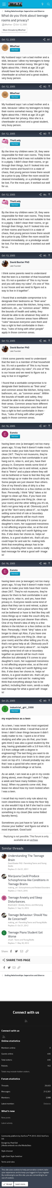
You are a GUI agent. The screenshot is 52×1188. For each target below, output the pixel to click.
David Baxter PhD (19, 262)
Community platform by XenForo (25, 1137)
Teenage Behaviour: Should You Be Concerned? (27, 917)
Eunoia (14, 432)
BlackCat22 (12, 904)
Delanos (47, 1103)
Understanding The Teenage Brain (26, 857)
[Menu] (4, 4)
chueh (10, 939)
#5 (44, 255)
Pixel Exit (14, 1142)
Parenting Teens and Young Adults (27, 864)
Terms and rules (8, 1161)
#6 (44, 341)
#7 (44, 426)
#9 (44, 701)
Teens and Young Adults (24, 939)
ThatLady (15, 140)
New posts (5, 1117)
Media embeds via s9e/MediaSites (16, 1145)
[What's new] (42, 4)
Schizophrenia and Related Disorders (34, 887)
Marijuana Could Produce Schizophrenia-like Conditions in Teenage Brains (28, 880)
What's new (8, 1111)
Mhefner (8, 24)
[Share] (44, 39)
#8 (44, 563)
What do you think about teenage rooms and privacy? (24, 18)
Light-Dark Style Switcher (11, 1156)
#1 (48, 39)
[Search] (48, 4)
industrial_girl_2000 (22, 707)
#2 (44, 86)
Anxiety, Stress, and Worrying (30, 904)
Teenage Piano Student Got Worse (25, 934)
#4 (44, 194)
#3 (44, 133)
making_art (12, 887)
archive (34, 840)
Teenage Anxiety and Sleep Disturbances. (25, 899)
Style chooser (7, 1150)
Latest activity (6, 1123)
